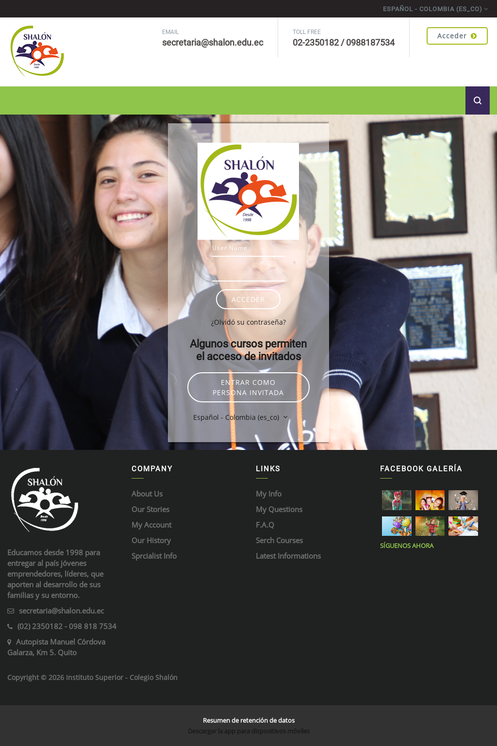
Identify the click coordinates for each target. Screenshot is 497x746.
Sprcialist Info (154, 556)
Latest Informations (288, 556)
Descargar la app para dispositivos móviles (249, 731)
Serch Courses (279, 540)
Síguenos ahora (406, 545)
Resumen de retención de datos (249, 720)
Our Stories (150, 509)
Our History (151, 540)
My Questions (279, 509)
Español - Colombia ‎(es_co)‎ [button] (237, 417)
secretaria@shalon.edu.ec (61, 610)
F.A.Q (265, 525)
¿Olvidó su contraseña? (248, 322)
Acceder (457, 35)
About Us (147, 493)
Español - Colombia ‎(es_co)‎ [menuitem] (432, 9)
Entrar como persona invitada (248, 387)
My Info (269, 493)
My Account (151, 525)
